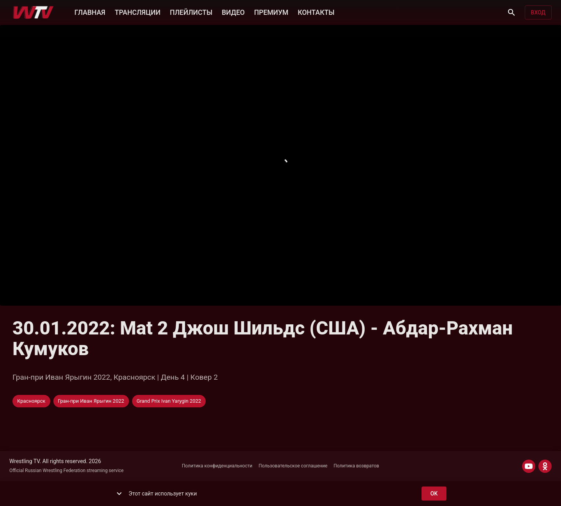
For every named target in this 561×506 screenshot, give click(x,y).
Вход (538, 12)
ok (434, 494)
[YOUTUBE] (528, 466)
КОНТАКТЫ (316, 11)
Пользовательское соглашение (293, 466)
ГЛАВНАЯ (90, 11)
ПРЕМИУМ (271, 11)
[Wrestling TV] (33, 12)
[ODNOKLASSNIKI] (545, 466)
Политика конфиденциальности (217, 466)
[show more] (119, 493)
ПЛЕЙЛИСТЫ (191, 11)
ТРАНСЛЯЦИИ (137, 11)
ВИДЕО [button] (233, 11)
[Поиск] (511, 12)
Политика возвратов (356, 466)
